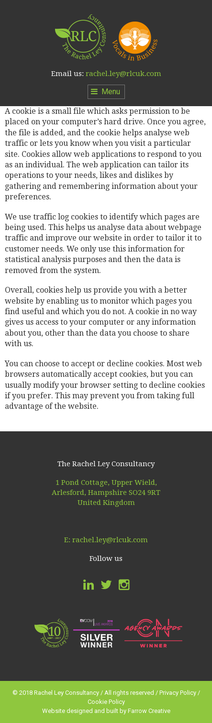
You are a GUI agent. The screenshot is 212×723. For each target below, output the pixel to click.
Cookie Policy (106, 701)
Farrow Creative (149, 710)
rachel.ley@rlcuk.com (123, 73)
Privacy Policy (177, 692)
